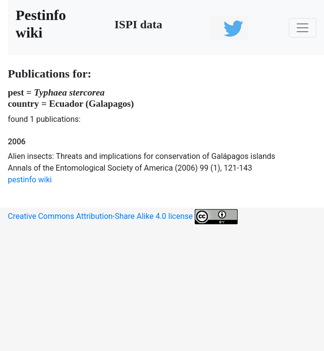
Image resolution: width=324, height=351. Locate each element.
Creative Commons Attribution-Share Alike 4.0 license (123, 216)
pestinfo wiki (30, 179)
